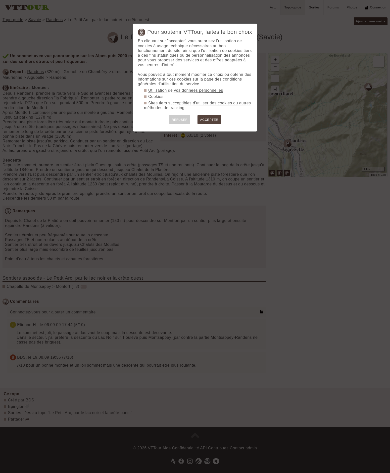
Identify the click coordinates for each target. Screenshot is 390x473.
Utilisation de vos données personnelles (185, 90)
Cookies (155, 96)
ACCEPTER (209, 120)
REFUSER (180, 120)
